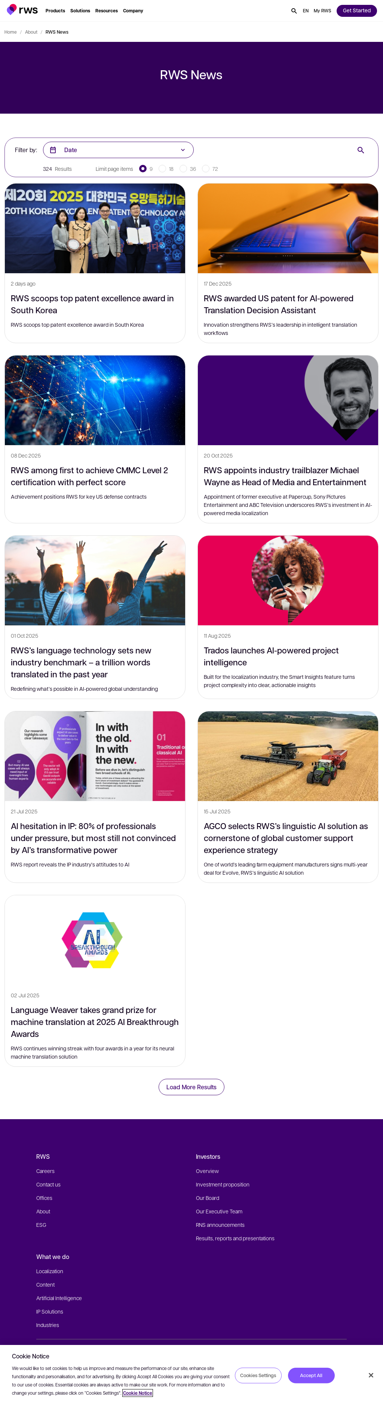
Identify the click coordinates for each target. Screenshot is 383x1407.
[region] (191, 1376)
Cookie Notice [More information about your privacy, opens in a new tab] (137, 1393)
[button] (22, 9)
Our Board (207, 1197)
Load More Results (191, 1087)
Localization (49, 1271)
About (31, 32)
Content (45, 1284)
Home (10, 32)
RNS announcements (220, 1224)
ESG (41, 1224)
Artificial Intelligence (59, 1297)
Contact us (48, 1184)
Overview (207, 1170)
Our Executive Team (219, 1211)
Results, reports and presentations (235, 1238)
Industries (47, 1324)
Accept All (311, 1375)
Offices (44, 1197)
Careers (45, 1170)
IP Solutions (49, 1311)
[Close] (371, 1375)
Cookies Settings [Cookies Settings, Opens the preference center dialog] (258, 1375)
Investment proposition (222, 1184)
